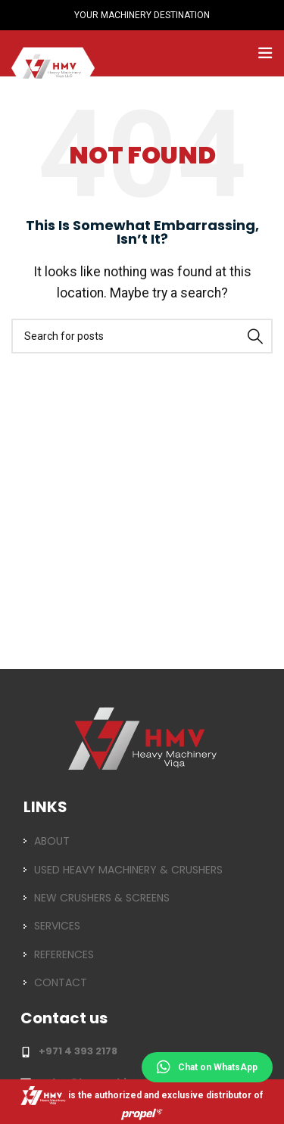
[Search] (142, 336)
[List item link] (141, 841)
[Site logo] (53, 52)
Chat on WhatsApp (207, 1067)
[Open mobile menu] (265, 53)
